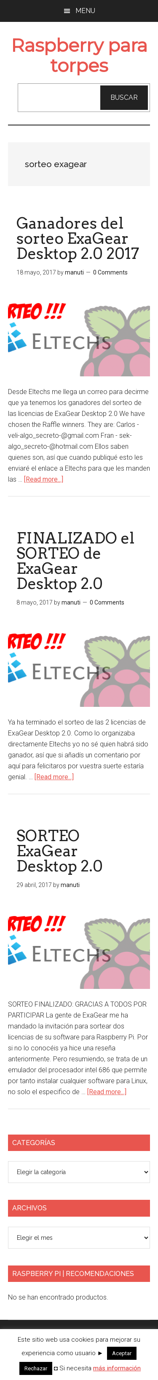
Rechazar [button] (35, 1368)
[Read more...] (43, 479)
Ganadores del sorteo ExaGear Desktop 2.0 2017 (77, 238)
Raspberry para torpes (79, 55)
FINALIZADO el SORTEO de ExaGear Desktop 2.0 (75, 561)
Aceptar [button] (121, 1353)
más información (117, 1368)
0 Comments (110, 272)
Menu (85, 11)
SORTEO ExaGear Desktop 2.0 (59, 850)
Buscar (124, 97)
